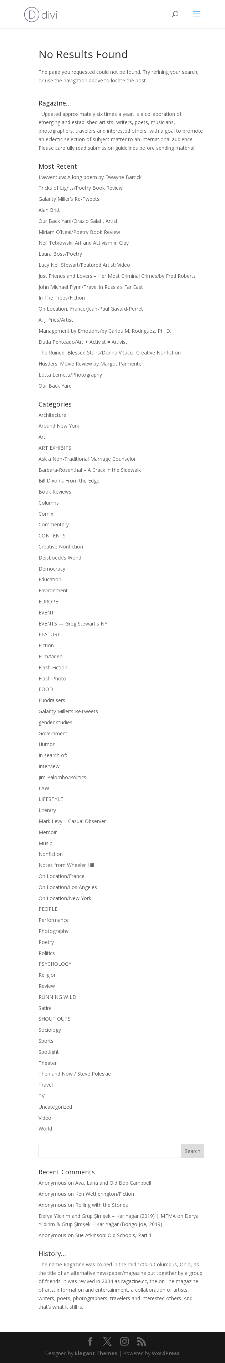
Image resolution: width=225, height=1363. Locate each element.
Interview (49, 766)
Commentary (54, 524)
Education (50, 579)
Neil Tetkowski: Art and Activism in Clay (84, 242)
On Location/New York (65, 898)
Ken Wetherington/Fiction (104, 1193)
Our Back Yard (55, 385)
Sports (46, 1040)
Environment (53, 590)
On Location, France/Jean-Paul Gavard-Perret (91, 308)
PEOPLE (48, 908)
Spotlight (49, 1051)
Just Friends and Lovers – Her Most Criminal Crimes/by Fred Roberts (117, 275)
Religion (48, 974)
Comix (46, 513)
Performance (54, 920)
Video (45, 1117)
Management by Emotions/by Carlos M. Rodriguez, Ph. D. (105, 330)
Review (47, 985)
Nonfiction (51, 854)
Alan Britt (49, 209)
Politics (47, 953)
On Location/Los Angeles (68, 887)
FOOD (46, 689)
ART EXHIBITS (55, 447)
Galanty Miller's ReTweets (68, 711)
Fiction (46, 645)
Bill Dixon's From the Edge (69, 480)
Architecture (52, 415)
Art (42, 436)
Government (53, 733)
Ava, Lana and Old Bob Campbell (113, 1182)
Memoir (48, 832)
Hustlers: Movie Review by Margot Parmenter (91, 363)
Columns (49, 502)
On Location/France (62, 876)
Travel (46, 1084)
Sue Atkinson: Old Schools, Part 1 (113, 1235)
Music (45, 843)
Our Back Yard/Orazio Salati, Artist (78, 221)
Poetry (46, 942)
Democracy (52, 568)
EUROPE (48, 601)
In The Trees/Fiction (62, 297)
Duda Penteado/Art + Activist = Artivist (83, 341)
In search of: (53, 755)
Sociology (50, 1029)
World (45, 1128)
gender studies (55, 722)
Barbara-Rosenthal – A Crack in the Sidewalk (90, 469)
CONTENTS (52, 535)
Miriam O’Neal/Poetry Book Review (79, 232)
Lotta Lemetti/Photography (70, 374)
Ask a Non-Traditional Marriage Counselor (87, 458)
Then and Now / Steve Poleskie (75, 1073)
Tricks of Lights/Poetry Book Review (81, 187)
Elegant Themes (96, 1353)
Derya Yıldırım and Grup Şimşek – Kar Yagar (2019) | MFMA (107, 1216)
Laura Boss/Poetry (60, 253)
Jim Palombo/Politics (62, 777)
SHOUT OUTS (55, 1018)
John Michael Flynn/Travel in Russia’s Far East (91, 287)
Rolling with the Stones (101, 1204)
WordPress (166, 1353)
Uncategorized (55, 1106)
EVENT (46, 612)
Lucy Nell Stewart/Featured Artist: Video (84, 264)
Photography (53, 931)
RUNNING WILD (57, 997)
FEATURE (49, 634)
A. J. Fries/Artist (56, 319)
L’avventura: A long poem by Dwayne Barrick (90, 177)
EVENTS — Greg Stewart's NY (73, 623)
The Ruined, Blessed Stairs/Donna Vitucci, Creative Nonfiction (110, 352)
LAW (44, 788)
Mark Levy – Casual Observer (72, 821)
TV (42, 1095)
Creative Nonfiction (61, 546)
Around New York (59, 425)
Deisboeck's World (60, 557)
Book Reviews (55, 491)
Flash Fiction (53, 667)
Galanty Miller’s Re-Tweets (69, 198)
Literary (47, 810)
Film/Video (51, 656)
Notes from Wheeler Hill (66, 865)
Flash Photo (52, 678)
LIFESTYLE (51, 799)
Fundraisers (52, 700)
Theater (48, 1063)
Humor (47, 744)
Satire (45, 1008)
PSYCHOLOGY (55, 963)
